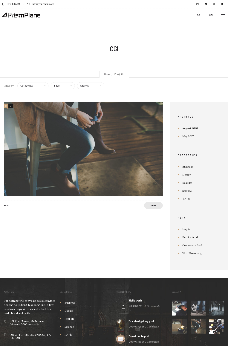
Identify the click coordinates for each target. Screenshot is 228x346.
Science (187, 191)
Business (187, 166)
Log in (186, 229)
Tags (57, 85)
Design (186, 174)
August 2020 (190, 128)
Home (107, 74)
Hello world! (136, 300)
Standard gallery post (141, 321)
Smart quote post (139, 336)
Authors (84, 85)
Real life (187, 182)
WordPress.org (192, 253)
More (6, 205)
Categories (26, 85)
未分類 (186, 199)
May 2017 (188, 136)
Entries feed (190, 237)
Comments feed (192, 245)
